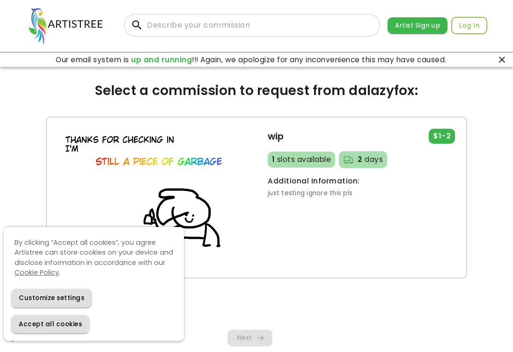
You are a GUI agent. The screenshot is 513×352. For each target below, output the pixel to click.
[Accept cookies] (50, 324)
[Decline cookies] (51, 298)
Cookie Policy (37, 272)
